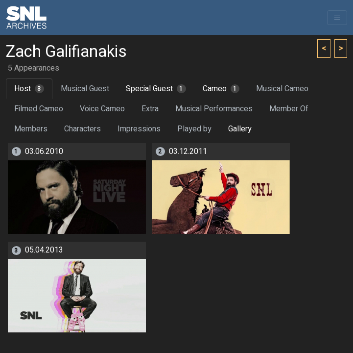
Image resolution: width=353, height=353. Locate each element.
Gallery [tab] (240, 129)
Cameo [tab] (221, 89)
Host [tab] (29, 89)
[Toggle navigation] (337, 17)
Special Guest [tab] (156, 89)
